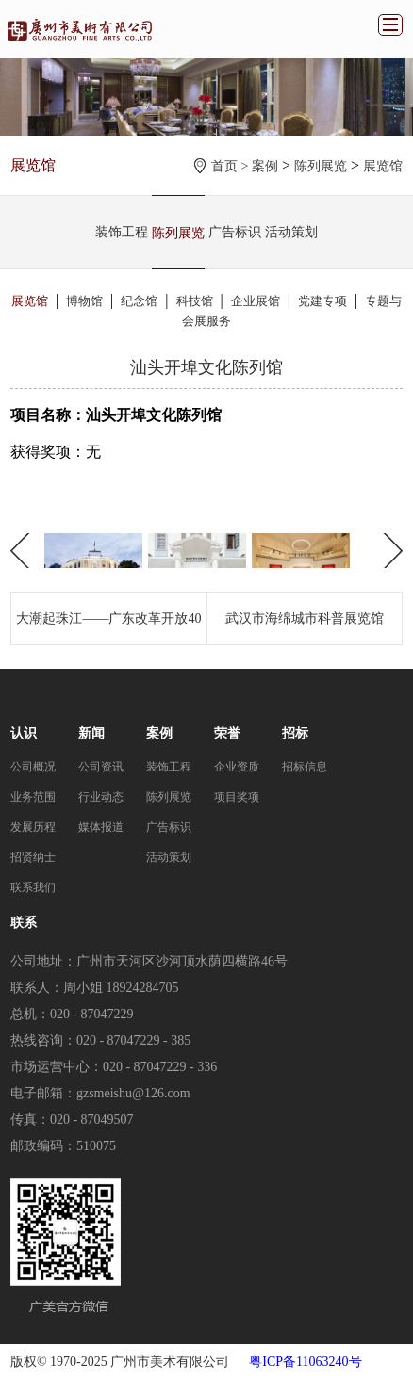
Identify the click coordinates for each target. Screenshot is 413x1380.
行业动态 (101, 797)
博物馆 (84, 301)
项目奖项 (236, 797)
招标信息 (304, 766)
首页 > (231, 166)
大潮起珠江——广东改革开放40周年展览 (108, 627)
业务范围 (33, 797)
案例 (265, 166)
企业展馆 (255, 301)
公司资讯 (101, 766)
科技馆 (194, 301)
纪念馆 (139, 301)
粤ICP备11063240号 (305, 1362)
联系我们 (33, 887)
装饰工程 (121, 232)
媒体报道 (101, 827)
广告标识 (234, 232)
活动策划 (291, 232)
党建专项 (322, 301)
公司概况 (33, 766)
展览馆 (383, 166)
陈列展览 (320, 166)
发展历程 (33, 827)
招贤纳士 (33, 857)
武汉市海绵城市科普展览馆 (304, 618)
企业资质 (236, 766)
